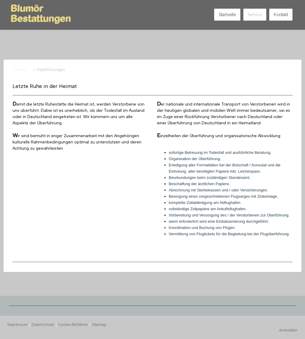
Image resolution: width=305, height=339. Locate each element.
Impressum (17, 324)
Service (255, 14)
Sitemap (99, 324)
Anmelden (288, 330)
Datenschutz (43, 324)
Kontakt (281, 14)
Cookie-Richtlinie (73, 324)
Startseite (227, 14)
